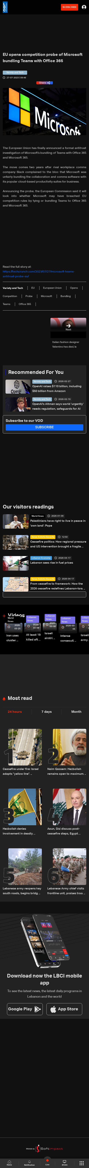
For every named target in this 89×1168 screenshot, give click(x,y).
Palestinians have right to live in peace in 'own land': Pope (58, 523)
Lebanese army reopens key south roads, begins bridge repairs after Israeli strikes (22, 891)
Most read (20, 698)
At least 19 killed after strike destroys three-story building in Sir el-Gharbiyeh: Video (33, 638)
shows (64, 1163)
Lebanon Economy (41, 558)
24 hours (15, 712)
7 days (46, 712)
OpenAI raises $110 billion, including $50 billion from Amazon (56, 389)
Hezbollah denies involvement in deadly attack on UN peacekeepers (22, 831)
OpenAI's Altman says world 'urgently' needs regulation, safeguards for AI (57, 406)
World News (38, 516)
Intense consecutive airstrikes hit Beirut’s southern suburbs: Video (68, 639)
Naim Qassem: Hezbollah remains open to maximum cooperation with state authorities (65, 772)
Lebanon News (31, 619)
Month (76, 712)
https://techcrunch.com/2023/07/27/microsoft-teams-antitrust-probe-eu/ (39, 274)
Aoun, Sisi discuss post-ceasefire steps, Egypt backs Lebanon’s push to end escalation (64, 831)
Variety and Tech (42, 382)
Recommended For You (35, 372)
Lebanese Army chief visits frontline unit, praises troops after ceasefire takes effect (66, 891)
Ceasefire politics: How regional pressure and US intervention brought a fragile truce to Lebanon (58, 544)
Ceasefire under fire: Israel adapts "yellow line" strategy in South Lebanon (21, 772)
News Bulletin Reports (43, 537)
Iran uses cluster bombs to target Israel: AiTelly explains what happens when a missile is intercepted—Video (14, 638)
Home (9, 1163)
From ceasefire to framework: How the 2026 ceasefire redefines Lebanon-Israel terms (57, 586)
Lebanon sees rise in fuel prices (51, 562)
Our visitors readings (28, 507)
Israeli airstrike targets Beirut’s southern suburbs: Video (51, 636)
